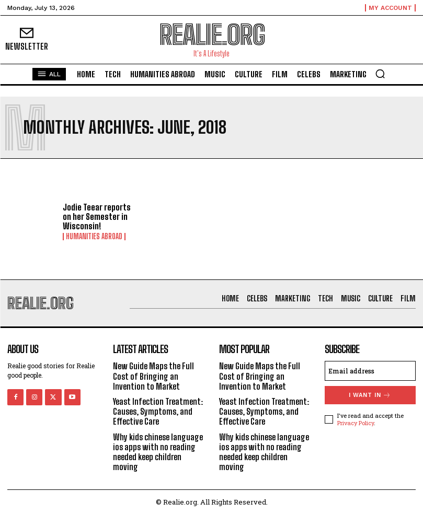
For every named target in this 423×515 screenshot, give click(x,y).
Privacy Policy (355, 423)
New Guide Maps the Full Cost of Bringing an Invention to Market (153, 376)
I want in (370, 395)
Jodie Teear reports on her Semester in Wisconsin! (97, 216)
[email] (370, 371)
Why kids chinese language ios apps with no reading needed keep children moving (158, 452)
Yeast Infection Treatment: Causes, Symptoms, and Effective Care (158, 411)
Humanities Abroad (94, 236)
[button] (380, 73)
